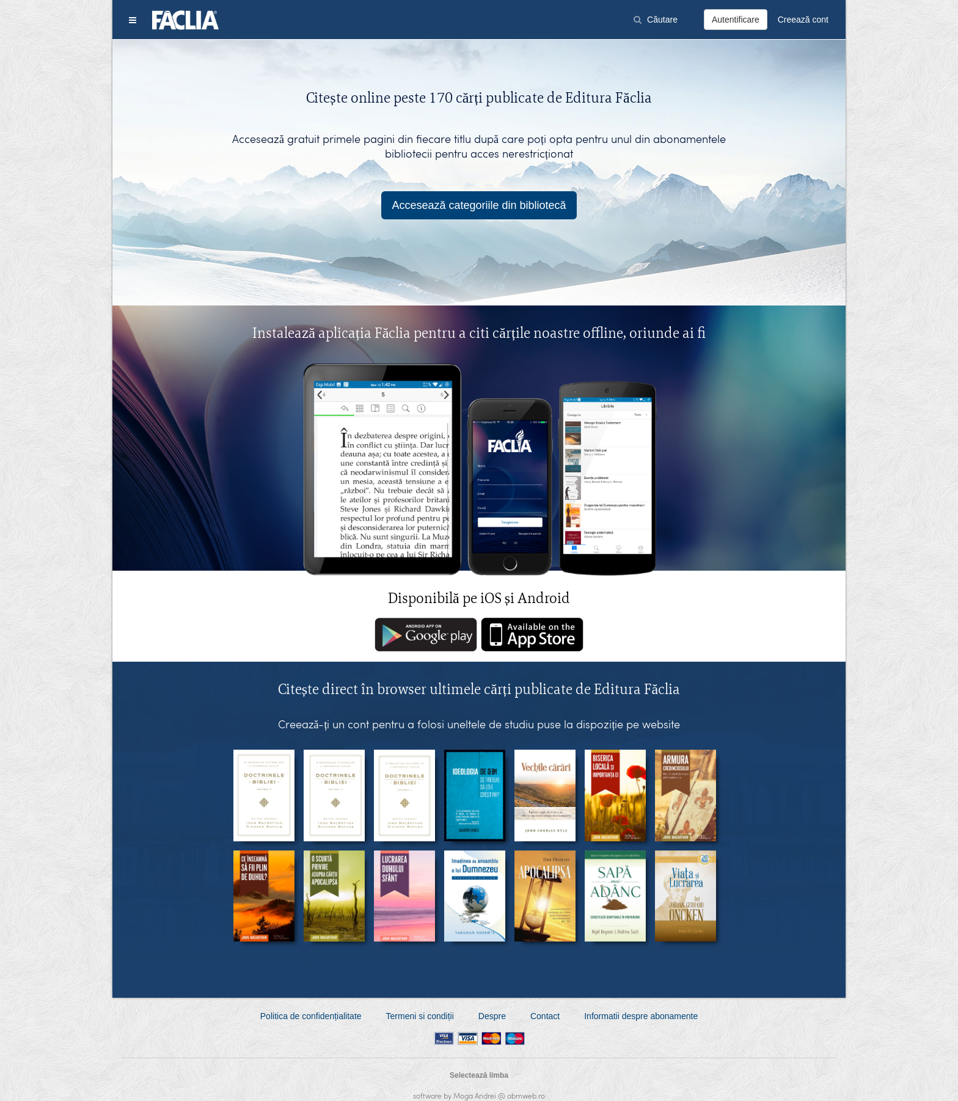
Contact (545, 1016)
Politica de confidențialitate (311, 1016)
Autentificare (735, 19)
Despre (492, 1016)
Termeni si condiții (420, 1016)
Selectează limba (479, 1075)
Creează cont (803, 19)
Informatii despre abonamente (641, 1016)
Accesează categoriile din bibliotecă (479, 205)
